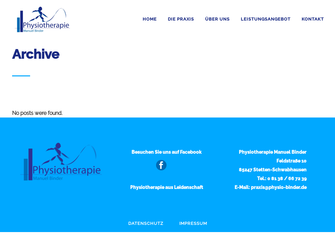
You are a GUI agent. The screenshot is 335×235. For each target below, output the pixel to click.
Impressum (193, 223)
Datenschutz (145, 223)
